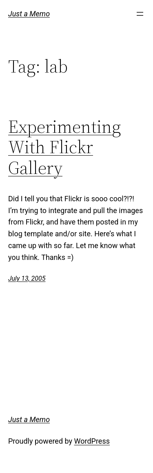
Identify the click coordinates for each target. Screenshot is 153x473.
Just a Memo (29, 13)
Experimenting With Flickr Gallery (64, 147)
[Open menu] (140, 14)
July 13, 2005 (26, 278)
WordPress (92, 441)
